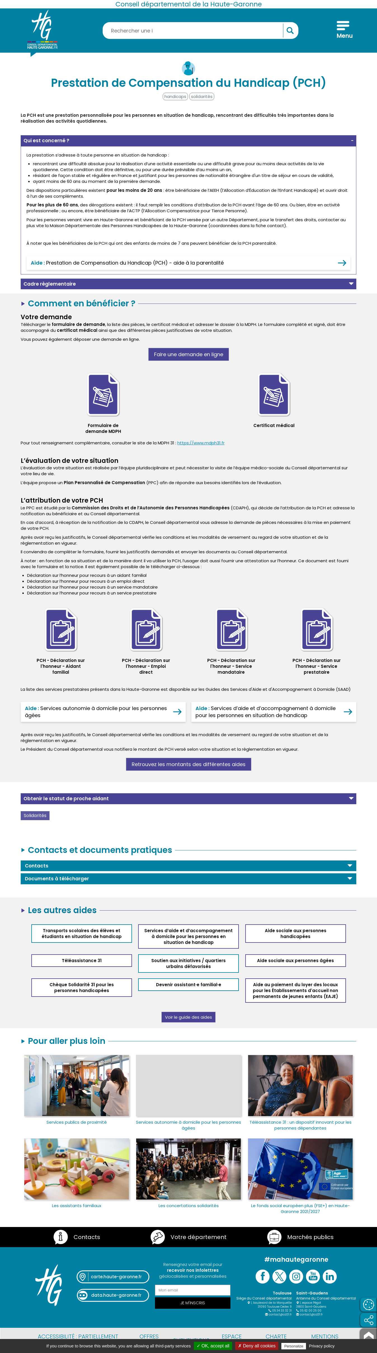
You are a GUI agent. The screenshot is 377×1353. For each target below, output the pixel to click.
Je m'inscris (192, 1303)
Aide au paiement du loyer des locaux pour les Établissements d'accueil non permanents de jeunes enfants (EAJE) (295, 990)
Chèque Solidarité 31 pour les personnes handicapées (82, 987)
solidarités (202, 96)
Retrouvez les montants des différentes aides (189, 764)
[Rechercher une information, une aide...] (200, 30)
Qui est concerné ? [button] (46, 140)
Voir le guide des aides (188, 1017)
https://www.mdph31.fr (201, 443)
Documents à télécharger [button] (57, 878)
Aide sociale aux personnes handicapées (295, 933)
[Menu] (343, 30)
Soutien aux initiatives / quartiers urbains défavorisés (188, 963)
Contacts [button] (36, 865)
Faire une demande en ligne (188, 354)
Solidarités (35, 815)
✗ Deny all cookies (256, 1345)
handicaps (175, 96)
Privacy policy (322, 1345)
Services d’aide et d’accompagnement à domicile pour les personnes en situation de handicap (188, 936)
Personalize (293, 1346)
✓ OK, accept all (213, 1345)
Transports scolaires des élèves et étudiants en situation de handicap (82, 933)
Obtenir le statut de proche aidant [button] (66, 798)
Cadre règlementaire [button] (49, 284)
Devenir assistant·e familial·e (188, 985)
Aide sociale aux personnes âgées (295, 961)
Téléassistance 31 (82, 961)
